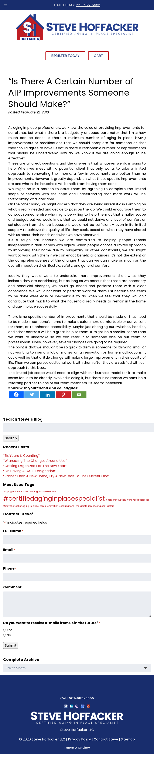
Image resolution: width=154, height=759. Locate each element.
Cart (98, 55)
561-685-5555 (88, 5)
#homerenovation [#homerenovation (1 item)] (116, 499)
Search (11, 438)
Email (9, 549)
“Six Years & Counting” (21, 455)
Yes (10, 630)
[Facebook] (16, 394)
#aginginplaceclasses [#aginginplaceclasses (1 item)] (15, 491)
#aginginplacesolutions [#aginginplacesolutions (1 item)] (42, 491)
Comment (12, 587)
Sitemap (128, 739)
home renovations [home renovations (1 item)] (50, 506)
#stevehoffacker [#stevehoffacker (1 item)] (12, 506)
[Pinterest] (63, 394)
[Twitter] (31, 394)
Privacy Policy (79, 739)
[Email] (79, 394)
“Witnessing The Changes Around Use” (35, 460)
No (9, 635)
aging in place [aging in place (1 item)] (31, 506)
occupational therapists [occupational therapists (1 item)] (74, 506)
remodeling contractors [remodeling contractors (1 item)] (101, 506)
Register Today (65, 55)
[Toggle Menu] (5, 5)
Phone (10, 568)
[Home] (77, 40)
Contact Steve (106, 739)
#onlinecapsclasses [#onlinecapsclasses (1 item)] (138, 499)
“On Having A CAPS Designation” (29, 470)
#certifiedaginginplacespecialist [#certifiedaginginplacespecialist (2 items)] (54, 498)
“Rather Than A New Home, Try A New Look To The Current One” (56, 476)
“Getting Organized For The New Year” (35, 465)
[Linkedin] (47, 394)
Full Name (13, 530)
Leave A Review (77, 747)
